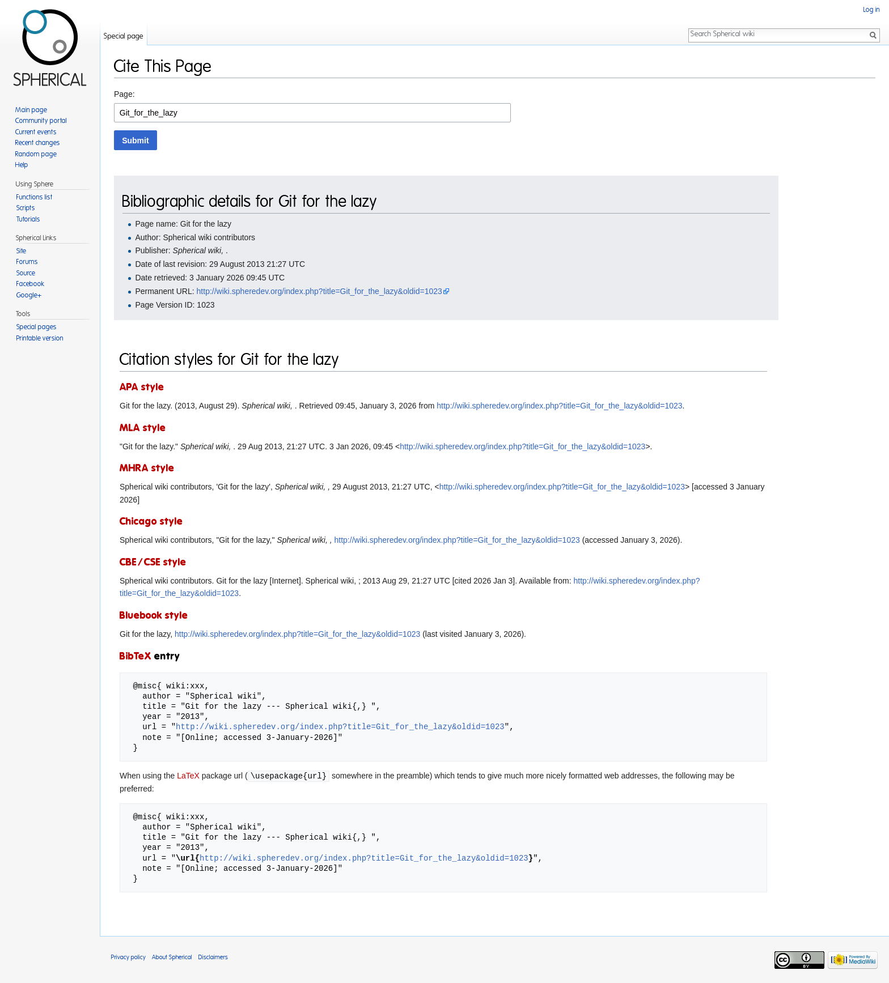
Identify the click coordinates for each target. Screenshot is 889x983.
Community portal (41, 120)
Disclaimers (213, 957)
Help (21, 164)
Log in (871, 9)
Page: (124, 94)
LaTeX (188, 775)
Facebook (30, 283)
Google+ (28, 295)
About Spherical (172, 957)
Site (21, 251)
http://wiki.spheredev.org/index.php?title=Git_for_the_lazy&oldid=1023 (319, 291)
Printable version (40, 338)
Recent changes (37, 142)
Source (25, 273)
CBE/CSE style (153, 562)
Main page (31, 110)
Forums (27, 261)
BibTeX (135, 656)
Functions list (34, 197)
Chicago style (151, 521)
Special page (123, 36)
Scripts (25, 208)
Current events (36, 132)
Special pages (36, 327)
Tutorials (28, 219)
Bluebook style (154, 615)
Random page (36, 154)
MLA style (143, 428)
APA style (142, 387)
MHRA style (147, 468)
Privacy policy (128, 957)
